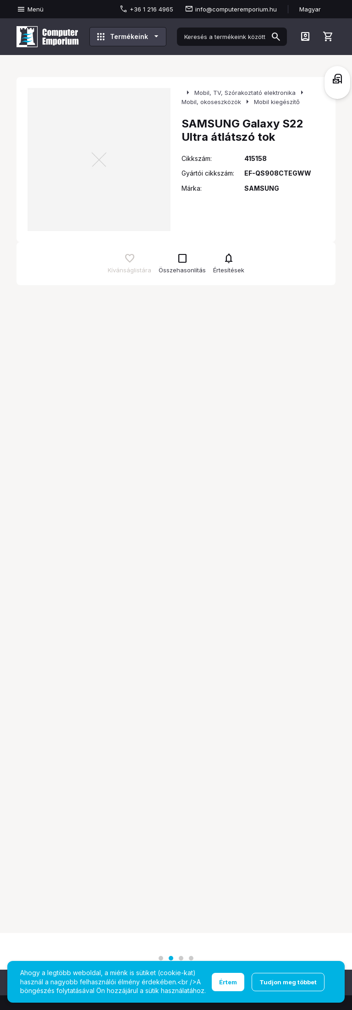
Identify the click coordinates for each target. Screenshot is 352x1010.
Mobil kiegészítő (277, 101)
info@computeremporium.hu (236, 9)
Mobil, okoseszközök (211, 101)
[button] (161, 958)
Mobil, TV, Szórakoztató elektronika (245, 92)
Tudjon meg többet (288, 982)
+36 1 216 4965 (151, 9)
